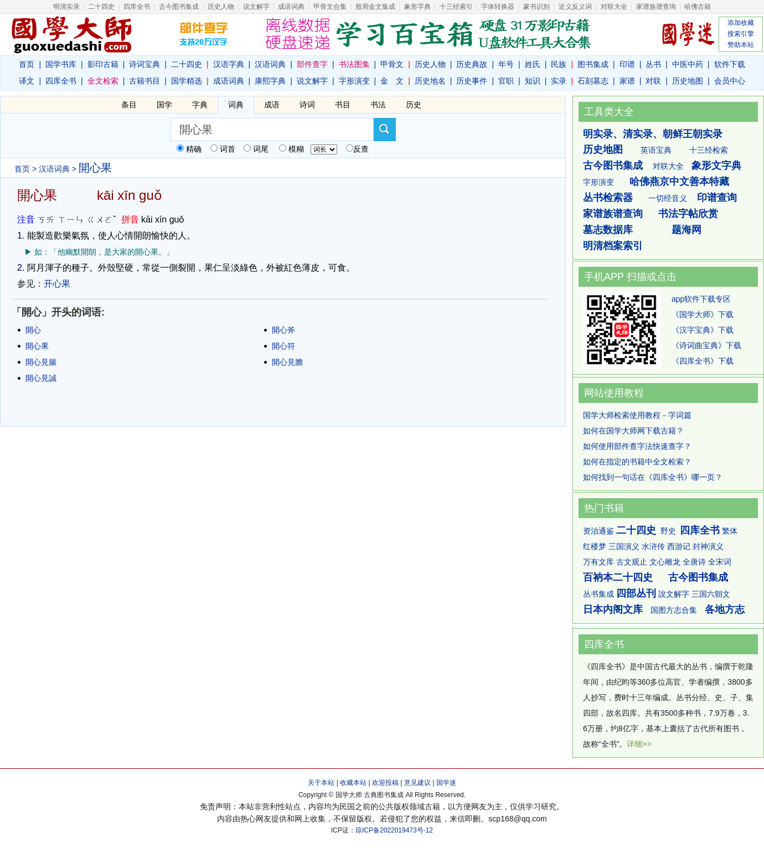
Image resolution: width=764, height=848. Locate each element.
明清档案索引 (613, 245)
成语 (272, 104)
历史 (413, 104)
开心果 (57, 283)
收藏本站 (353, 783)
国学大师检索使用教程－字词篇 (637, 415)
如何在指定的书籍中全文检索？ (637, 461)
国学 (164, 104)
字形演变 (354, 80)
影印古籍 (102, 64)
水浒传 (653, 546)
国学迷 (446, 783)
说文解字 (312, 80)
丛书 (653, 64)
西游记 (678, 546)
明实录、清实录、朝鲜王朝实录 (652, 133)
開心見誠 (40, 378)
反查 (361, 148)
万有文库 (598, 561)
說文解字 (673, 594)
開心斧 (283, 329)
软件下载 (729, 64)
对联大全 (614, 7)
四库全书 (136, 7)
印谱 (627, 64)
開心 (33, 329)
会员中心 (729, 80)
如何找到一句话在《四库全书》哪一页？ (652, 477)
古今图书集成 (613, 165)
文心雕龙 (664, 561)
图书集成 (592, 64)
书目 (342, 104)
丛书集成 (598, 594)
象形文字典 (716, 165)
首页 (26, 64)
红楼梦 (594, 546)
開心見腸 (40, 362)
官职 (506, 80)
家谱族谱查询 (613, 213)
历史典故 (471, 64)
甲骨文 (392, 64)
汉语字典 (228, 64)
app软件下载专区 (701, 298)
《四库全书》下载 (703, 360)
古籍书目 (144, 80)
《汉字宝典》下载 (703, 329)
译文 (26, 80)
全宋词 (719, 561)
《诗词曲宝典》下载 (706, 345)
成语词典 (291, 7)
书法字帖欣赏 (688, 213)
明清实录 (66, 7)
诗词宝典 (144, 64)
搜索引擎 (740, 34)
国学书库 (60, 64)
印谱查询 (717, 197)
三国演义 (623, 546)
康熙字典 (270, 80)
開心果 (37, 346)
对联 (653, 80)
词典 (236, 104)
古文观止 (631, 561)
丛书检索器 (608, 197)
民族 (558, 64)
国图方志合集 (674, 610)
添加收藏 (740, 23)
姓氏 (532, 64)
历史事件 (471, 80)
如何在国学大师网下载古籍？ (633, 430)
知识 (532, 80)
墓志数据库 (608, 229)
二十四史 (101, 7)
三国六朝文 (710, 594)
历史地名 (430, 80)
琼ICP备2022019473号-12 (394, 830)
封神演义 (708, 546)
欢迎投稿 (385, 783)
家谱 (627, 80)
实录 (558, 80)
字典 (200, 104)
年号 (506, 64)
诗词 (307, 104)
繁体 (729, 530)
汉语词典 (270, 64)
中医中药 (687, 64)
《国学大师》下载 (703, 314)
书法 (378, 104)
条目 (129, 104)
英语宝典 (656, 150)
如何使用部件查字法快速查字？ (637, 446)
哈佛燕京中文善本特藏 (679, 181)
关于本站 (321, 783)
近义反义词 (575, 7)
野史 (668, 530)
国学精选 (186, 80)
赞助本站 (740, 45)
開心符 (283, 346)
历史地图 (687, 80)
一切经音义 (667, 198)
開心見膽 (287, 362)
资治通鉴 (598, 530)
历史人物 (221, 7)
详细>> (639, 744)
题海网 (686, 229)
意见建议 (417, 783)
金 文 (392, 80)
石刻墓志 (592, 80)
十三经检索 (708, 150)
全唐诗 (694, 561)
